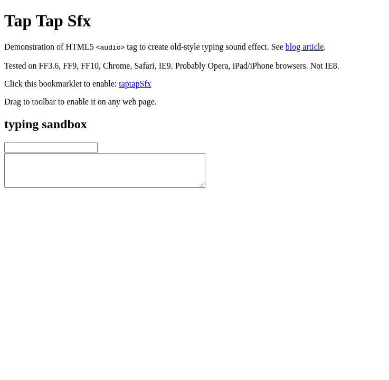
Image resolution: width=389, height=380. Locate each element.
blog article (305, 46)
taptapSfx (135, 83)
